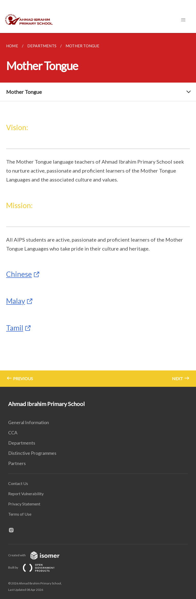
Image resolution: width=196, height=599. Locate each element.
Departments (21, 443)
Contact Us (18, 483)
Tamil (14, 327)
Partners (17, 463)
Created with (38, 555)
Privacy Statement (24, 503)
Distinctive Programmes (32, 453)
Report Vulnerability (26, 493)
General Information (28, 422)
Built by (35, 567)
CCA (12, 432)
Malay (15, 301)
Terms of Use (19, 514)
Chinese (19, 274)
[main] (98, 210)
